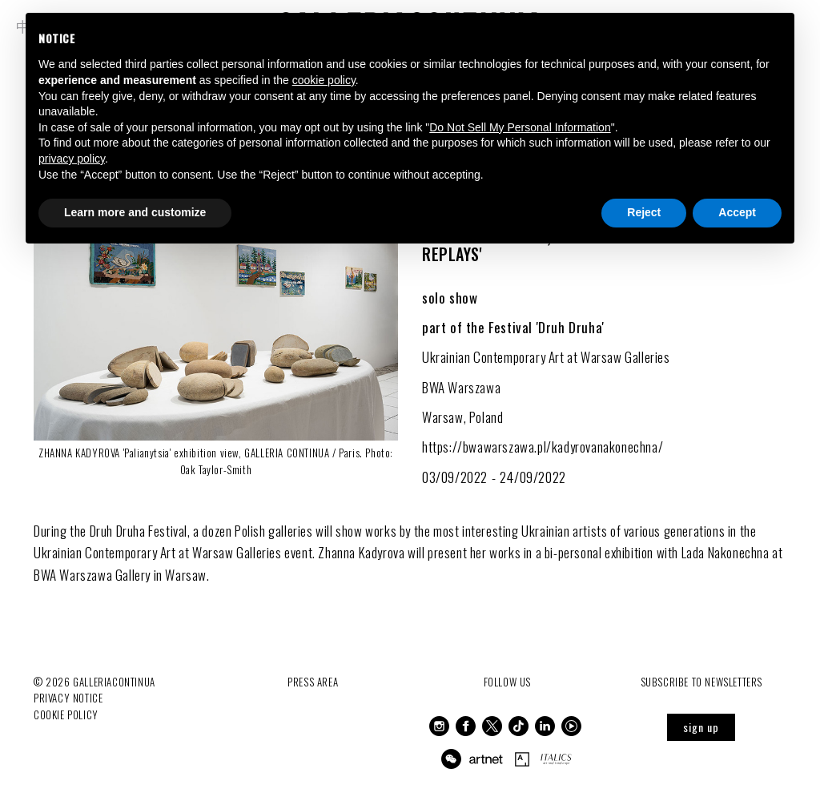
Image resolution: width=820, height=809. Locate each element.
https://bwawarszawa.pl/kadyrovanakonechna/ (542, 447)
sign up (701, 726)
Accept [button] (737, 212)
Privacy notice (68, 698)
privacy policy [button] (71, 158)
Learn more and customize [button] (135, 212)
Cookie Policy (66, 714)
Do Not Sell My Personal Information (519, 127)
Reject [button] (644, 212)
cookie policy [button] (324, 80)
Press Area (312, 682)
